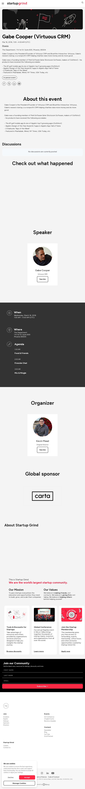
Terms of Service (41, 777)
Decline (10, 777)
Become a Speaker (50, 721)
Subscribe (41, 686)
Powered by (42, 784)
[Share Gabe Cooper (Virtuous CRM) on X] (9, 84)
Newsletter (47, 730)
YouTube (47, 734)
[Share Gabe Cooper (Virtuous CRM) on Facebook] (4, 84)
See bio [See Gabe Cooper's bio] (42, 279)
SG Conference (49, 717)
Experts (5, 719)
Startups (6, 721)
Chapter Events (49, 719)
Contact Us (6, 747)
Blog (45, 732)
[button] (82, 3)
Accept (27, 777)
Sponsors (6, 723)
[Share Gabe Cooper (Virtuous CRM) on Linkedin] (14, 84)
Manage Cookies (19, 783)
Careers (5, 745)
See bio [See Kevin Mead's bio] (42, 450)
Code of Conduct (53, 777)
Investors (6, 717)
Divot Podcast (48, 736)
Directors (6, 725)
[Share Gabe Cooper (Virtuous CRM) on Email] (19, 84)
